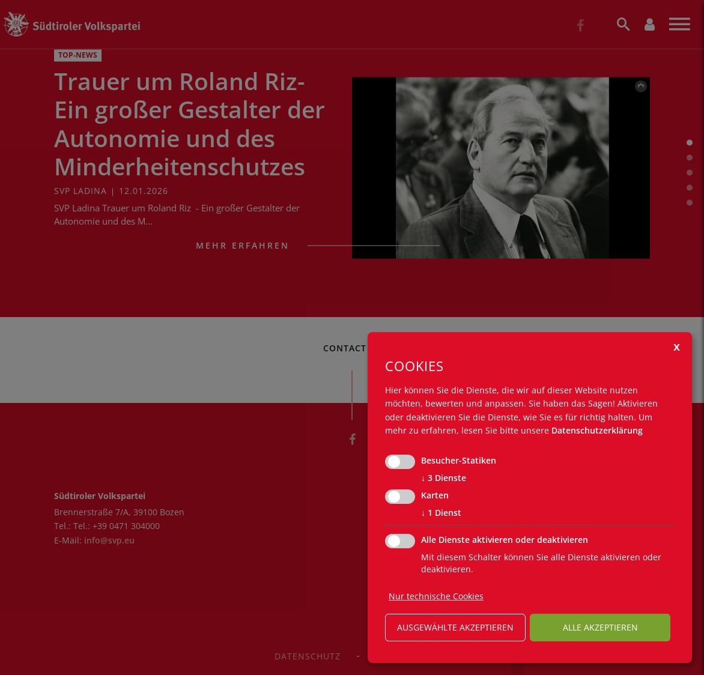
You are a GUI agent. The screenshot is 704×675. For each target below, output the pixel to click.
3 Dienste (443, 478)
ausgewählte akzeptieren (455, 627)
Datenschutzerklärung (597, 430)
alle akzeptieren (600, 627)
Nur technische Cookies (436, 596)
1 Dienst (441, 513)
